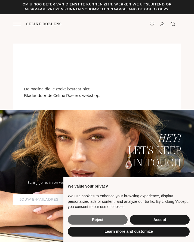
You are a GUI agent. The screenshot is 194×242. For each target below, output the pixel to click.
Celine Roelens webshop (76, 95)
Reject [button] (97, 220)
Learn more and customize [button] (128, 231)
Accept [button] (159, 220)
